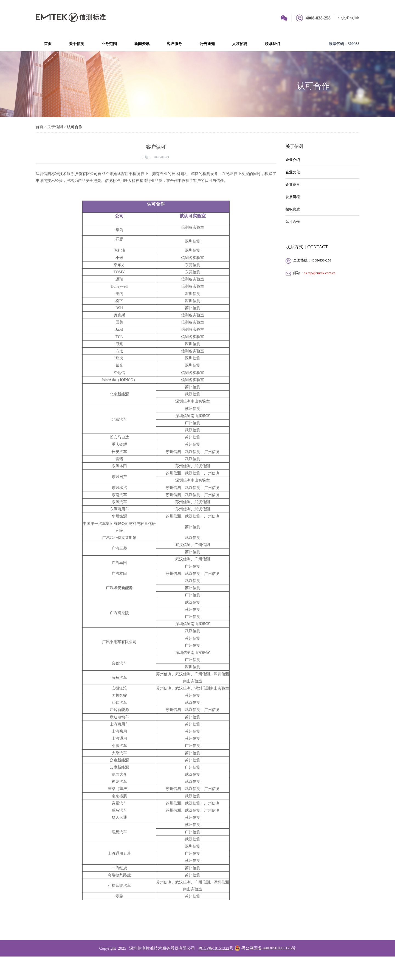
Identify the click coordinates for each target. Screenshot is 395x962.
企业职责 (293, 184)
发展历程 (293, 197)
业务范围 (109, 44)
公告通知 (207, 44)
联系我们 (272, 44)
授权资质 (293, 209)
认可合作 (313, 85)
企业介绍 (293, 160)
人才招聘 (239, 44)
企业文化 (293, 172)
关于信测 (76, 44)
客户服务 (174, 44)
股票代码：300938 (344, 44)
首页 (48, 44)
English (353, 18)
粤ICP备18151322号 (215, 948)
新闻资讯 (141, 44)
